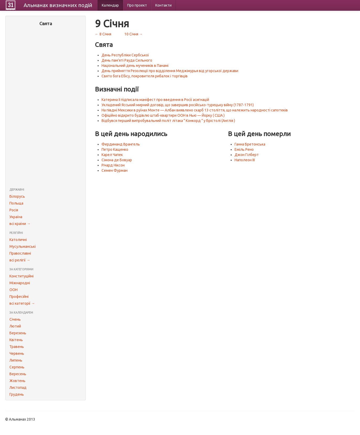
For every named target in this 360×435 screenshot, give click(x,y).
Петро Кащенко (115, 149)
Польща (16, 203)
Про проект (137, 5)
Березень (17, 333)
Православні (20, 253)
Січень (15, 319)
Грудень (16, 394)
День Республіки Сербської (125, 55)
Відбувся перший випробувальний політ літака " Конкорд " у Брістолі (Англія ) (168, 121)
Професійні (19, 296)
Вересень (17, 374)
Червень (16, 353)
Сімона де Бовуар (117, 160)
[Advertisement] (45, 107)
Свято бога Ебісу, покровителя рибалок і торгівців (145, 76)
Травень (16, 347)
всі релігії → (19, 260)
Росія (13, 210)
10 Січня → (133, 34)
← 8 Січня (103, 34)
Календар (110, 5)
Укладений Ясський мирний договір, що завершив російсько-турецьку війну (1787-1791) (178, 105)
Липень (15, 360)
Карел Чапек (112, 155)
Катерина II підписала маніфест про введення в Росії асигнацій (155, 100)
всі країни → (19, 224)
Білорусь (17, 196)
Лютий (15, 326)
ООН (13, 290)
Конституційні (21, 276)
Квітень (16, 340)
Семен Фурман (115, 170)
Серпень (16, 367)
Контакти (163, 5)
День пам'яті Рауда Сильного (127, 60)
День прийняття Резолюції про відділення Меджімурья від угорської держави (170, 71)
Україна (15, 217)
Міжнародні (19, 283)
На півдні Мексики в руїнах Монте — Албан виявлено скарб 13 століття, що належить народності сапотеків (195, 110)
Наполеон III (245, 160)
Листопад (18, 387)
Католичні (18, 240)
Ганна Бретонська (250, 144)
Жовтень (17, 381)
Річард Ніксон (113, 165)
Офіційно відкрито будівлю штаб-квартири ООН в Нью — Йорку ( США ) (163, 115)
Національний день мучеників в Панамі (135, 65)
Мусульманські (22, 246)
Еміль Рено (244, 149)
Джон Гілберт (247, 155)
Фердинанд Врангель (121, 144)
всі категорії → (22, 303)
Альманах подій (58, 5)
